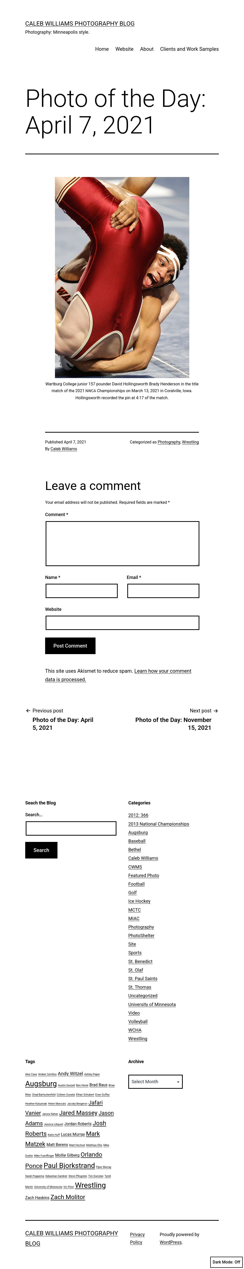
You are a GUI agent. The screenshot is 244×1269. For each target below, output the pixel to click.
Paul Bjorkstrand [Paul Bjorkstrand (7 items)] (69, 1165)
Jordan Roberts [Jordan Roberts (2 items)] (78, 1123)
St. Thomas (139, 987)
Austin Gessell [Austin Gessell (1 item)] (66, 1085)
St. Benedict (140, 961)
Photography (169, 442)
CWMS (135, 867)
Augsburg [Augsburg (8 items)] (41, 1083)
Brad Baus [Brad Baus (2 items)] (98, 1084)
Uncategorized (143, 995)
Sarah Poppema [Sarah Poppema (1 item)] (34, 1176)
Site (132, 944)
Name (52, 577)
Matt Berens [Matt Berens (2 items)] (57, 1144)
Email (134, 577)
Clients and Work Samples (189, 49)
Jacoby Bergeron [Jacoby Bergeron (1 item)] (77, 1103)
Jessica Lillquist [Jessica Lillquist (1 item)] (53, 1124)
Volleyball (138, 1021)
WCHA (134, 1030)
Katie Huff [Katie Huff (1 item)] (54, 1135)
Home (102, 49)
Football (136, 884)
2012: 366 (138, 815)
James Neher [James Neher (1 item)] (50, 1114)
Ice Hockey (139, 901)
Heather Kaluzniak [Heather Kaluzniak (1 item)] (36, 1103)
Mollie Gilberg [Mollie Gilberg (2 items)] (67, 1155)
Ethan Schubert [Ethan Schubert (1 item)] (85, 1094)
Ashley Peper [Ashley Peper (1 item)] (92, 1074)
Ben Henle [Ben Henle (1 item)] (82, 1085)
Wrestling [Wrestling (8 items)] (90, 1185)
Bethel (134, 849)
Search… (34, 814)
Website (124, 49)
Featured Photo (143, 875)
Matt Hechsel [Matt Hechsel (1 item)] (77, 1145)
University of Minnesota (152, 1004)
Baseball (137, 841)
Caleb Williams (64, 448)
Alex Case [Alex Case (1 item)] (31, 1074)
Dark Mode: (226, 1262)
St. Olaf (135, 970)
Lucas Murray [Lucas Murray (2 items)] (73, 1134)
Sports (135, 952)
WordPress (171, 1242)
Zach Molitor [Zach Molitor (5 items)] (67, 1197)
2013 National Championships (158, 824)
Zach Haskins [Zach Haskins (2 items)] (37, 1197)
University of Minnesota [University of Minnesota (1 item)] (48, 1187)
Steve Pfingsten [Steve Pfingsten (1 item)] (78, 1176)
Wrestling (190, 442)
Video (134, 1013)
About (147, 49)
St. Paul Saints (143, 978)
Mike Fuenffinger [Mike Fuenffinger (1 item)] (44, 1155)
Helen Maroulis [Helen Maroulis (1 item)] (57, 1103)
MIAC (133, 918)
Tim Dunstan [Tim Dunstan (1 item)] (95, 1176)
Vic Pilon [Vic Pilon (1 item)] (68, 1187)
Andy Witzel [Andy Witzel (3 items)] (70, 1073)
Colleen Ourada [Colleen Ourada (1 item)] (66, 1094)
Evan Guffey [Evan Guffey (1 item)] (102, 1094)
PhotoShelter (141, 935)
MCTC (134, 910)
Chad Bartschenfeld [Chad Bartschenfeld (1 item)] (43, 1094)
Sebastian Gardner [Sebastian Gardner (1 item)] (56, 1176)
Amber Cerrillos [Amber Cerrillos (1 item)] (47, 1074)
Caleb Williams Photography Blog (80, 23)
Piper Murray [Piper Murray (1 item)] (103, 1167)
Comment (56, 514)
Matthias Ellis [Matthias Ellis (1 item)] (94, 1145)
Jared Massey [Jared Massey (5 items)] (78, 1112)
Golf (132, 892)
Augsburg (138, 832)
